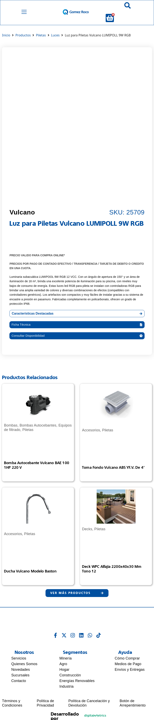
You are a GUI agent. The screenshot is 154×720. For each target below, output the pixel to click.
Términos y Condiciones (12, 709)
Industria (66, 692)
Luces (55, 39)
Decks (87, 534)
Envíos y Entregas (130, 675)
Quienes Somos (24, 670)
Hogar (64, 675)
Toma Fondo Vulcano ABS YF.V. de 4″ (113, 472)
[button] (76, 329)
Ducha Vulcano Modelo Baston (30, 576)
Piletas (41, 39)
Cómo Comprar (127, 664)
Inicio (6, 39)
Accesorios (91, 435)
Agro (63, 670)
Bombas (10, 431)
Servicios (18, 664)
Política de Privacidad (45, 709)
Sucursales (20, 681)
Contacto (18, 686)
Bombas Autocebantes (38, 431)
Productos (23, 39)
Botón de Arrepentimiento (133, 709)
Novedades (20, 675)
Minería (65, 664)
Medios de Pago (128, 670)
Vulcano (22, 216)
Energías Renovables (77, 686)
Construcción (70, 681)
